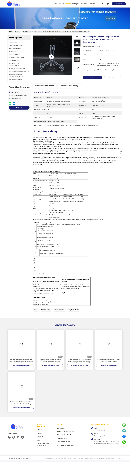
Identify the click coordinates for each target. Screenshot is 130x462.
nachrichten (84, 4)
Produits (17, 31)
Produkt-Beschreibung (69, 86)
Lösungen (40, 437)
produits (68, 4)
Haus (55, 4)
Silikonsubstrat (59, 310)
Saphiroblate (45, 310)
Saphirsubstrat (27, 31)
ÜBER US (39, 430)
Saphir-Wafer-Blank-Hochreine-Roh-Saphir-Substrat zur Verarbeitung (21, 403)
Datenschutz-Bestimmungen (16, 458)
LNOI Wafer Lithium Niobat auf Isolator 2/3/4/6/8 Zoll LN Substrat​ (109, 361)
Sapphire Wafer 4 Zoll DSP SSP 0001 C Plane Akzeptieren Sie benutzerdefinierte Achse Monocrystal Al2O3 (21, 361)
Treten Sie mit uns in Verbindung (43, 444)
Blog (38, 440)
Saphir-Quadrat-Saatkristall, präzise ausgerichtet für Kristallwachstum (50, 361)
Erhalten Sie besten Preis (94, 77)
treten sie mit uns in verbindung (93, 4)
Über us (61, 4)
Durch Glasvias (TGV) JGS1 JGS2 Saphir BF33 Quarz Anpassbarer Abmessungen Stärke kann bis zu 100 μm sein (79, 361)
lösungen (75, 4)
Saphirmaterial (74, 310)
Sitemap (28, 458)
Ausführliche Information (44, 86)
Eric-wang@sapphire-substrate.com (23, 95)
